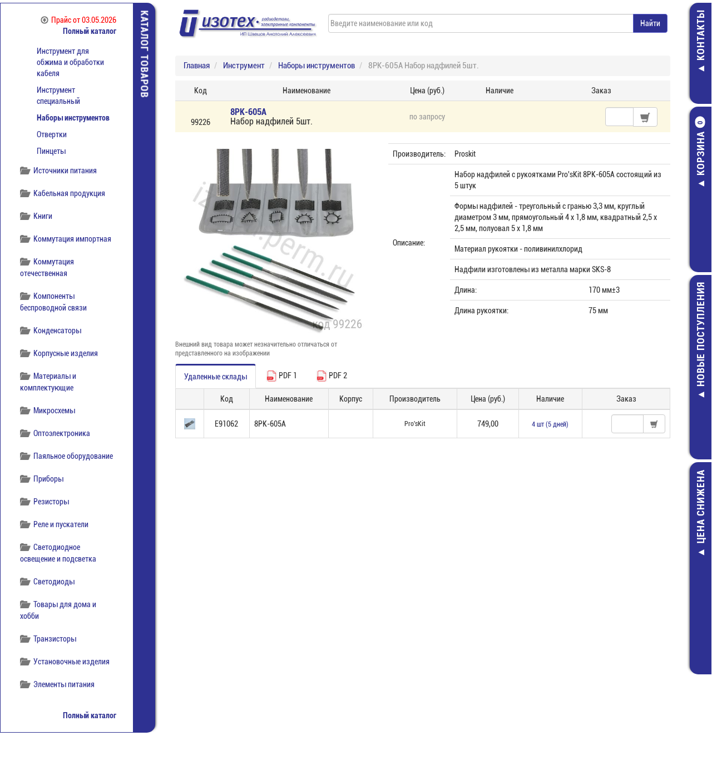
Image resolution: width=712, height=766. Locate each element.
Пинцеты (51, 151)
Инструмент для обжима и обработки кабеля (70, 62)
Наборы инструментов (73, 117)
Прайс (78, 20)
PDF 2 (331, 376)
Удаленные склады (215, 376)
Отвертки (52, 134)
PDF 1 (281, 376)
